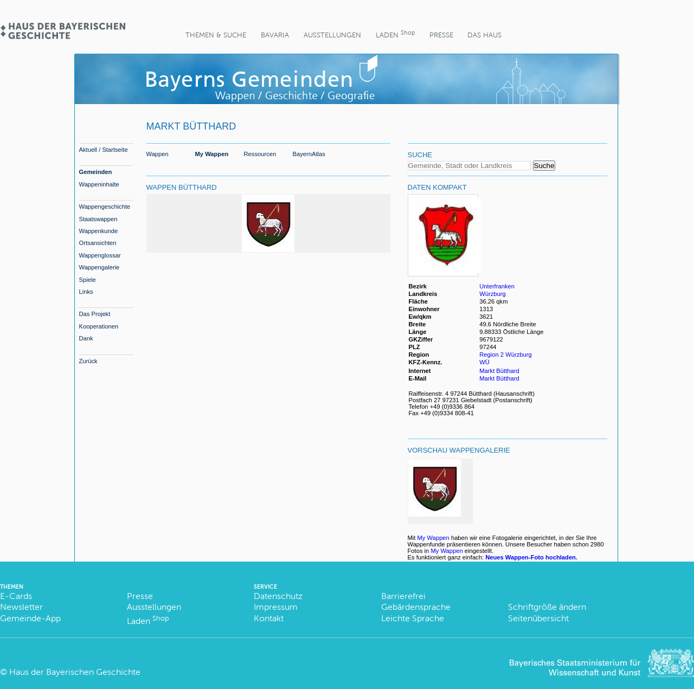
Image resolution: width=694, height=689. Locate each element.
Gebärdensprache (416, 606)
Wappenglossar (100, 255)
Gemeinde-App (30, 618)
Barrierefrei (403, 596)
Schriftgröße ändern (547, 606)
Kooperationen (99, 326)
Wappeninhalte (99, 184)
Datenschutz (278, 596)
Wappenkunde (98, 231)
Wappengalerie (99, 267)
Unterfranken (497, 286)
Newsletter (21, 606)
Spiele (87, 279)
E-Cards (16, 596)
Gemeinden (95, 172)
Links (86, 291)
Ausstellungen (332, 35)
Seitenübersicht (538, 618)
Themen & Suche (215, 35)
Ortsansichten (98, 243)
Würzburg (492, 294)
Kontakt (269, 618)
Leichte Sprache (412, 618)
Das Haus (484, 35)
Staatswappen (98, 219)
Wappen (157, 154)
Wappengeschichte (105, 206)
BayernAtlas (309, 154)
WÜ (484, 362)
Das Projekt (95, 314)
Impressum (276, 606)
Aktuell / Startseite (103, 149)
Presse (441, 35)
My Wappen (212, 154)
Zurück (88, 361)
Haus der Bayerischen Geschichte (74, 672)
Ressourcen (260, 154)
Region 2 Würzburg (505, 354)
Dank (86, 338)
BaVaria (275, 35)
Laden (395, 34)
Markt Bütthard (499, 371)
